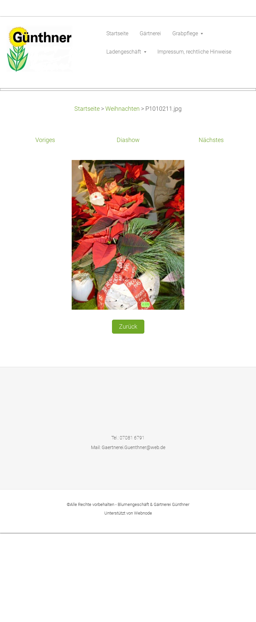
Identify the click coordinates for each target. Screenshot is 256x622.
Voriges (45, 229)
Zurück (128, 415)
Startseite (87, 198)
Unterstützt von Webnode (128, 602)
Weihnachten (122, 198)
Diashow (128, 229)
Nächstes (211, 229)
